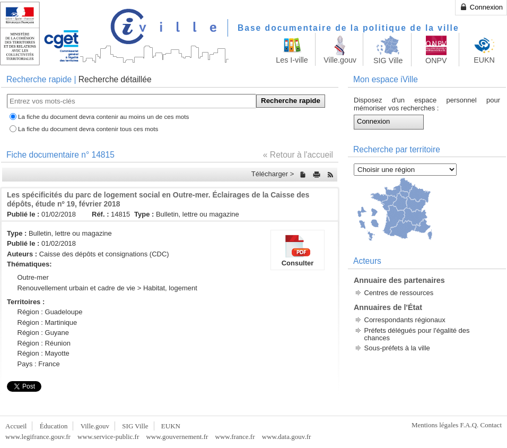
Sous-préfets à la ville (397, 348)
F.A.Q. (469, 425)
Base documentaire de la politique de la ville (348, 27)
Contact (491, 425)
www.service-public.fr (108, 437)
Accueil (16, 426)
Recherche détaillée (115, 79)
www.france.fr (235, 437)
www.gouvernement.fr (177, 437)
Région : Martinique (47, 322)
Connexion (481, 7)
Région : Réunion (44, 343)
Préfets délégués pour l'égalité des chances (417, 334)
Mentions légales (435, 425)
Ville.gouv (95, 426)
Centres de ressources (399, 293)
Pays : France (39, 364)
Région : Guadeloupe (50, 312)
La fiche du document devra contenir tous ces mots (88, 128)
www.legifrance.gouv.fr (38, 437)
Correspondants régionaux (404, 320)
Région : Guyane (43, 333)
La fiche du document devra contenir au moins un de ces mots (103, 116)
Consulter (297, 250)
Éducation (54, 426)
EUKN (170, 426)
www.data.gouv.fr (286, 437)
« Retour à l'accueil (298, 154)
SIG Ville (135, 426)
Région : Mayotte (43, 353)
